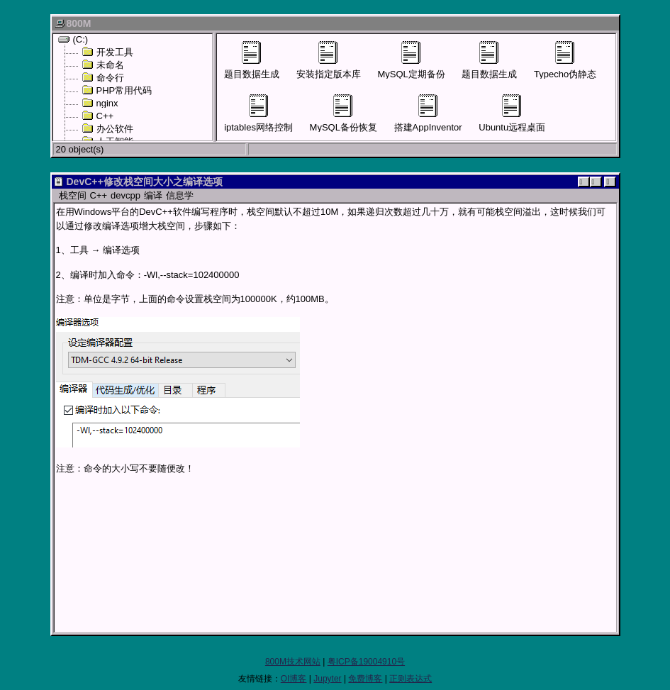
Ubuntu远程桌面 (512, 113)
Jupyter (327, 679)
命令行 (103, 77)
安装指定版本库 (328, 60)
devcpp (125, 195)
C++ (98, 116)
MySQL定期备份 (411, 60)
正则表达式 (410, 679)
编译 (153, 195)
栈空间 (72, 195)
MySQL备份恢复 (343, 113)
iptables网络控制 (258, 113)
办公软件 (107, 128)
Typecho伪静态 (565, 60)
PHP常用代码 (117, 90)
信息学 (180, 195)
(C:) (73, 39)
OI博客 (294, 679)
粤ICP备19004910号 (366, 662)
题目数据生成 (251, 60)
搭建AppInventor (428, 113)
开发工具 (107, 52)
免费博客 (365, 679)
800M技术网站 (292, 662)
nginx (100, 103)
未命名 (103, 64)
